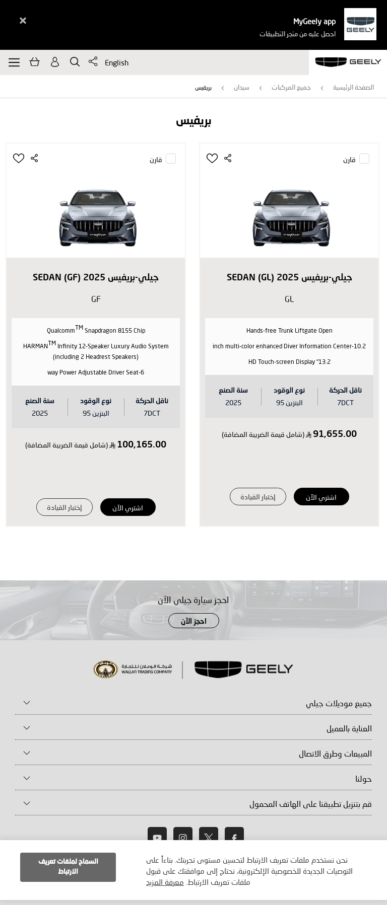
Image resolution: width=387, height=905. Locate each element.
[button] (213, 159)
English (116, 62)
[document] (193, 870)
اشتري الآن (321, 497)
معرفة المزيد (165, 881)
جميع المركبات (291, 87)
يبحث (75, 61)
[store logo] (348, 62)
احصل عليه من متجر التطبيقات (298, 34)
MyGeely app (314, 21)
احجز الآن (194, 621)
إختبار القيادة (258, 496)
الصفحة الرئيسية (353, 87)
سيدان (241, 87)
